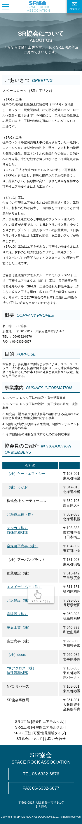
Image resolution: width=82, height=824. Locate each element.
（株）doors (16, 655)
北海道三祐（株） (21, 514)
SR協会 (41, 758)
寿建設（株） (17, 614)
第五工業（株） (19, 627)
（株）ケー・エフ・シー (26, 473)
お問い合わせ (55, 739)
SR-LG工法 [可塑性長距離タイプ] (40, 733)
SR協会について (29, 739)
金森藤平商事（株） (22, 546)
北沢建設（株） (19, 600)
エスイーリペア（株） (24, 587)
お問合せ (74, 6)
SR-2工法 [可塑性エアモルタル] (40, 727)
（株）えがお (17, 487)
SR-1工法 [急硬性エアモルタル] (40, 722)
